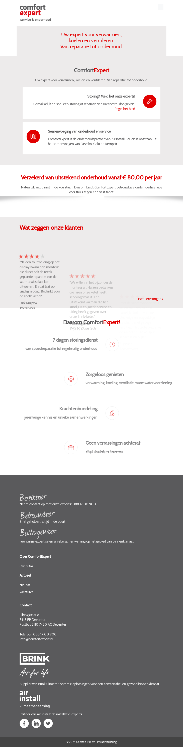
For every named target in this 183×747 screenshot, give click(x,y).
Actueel (25, 575)
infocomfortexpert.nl (36, 639)
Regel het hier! (124, 109)
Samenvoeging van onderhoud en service (79, 131)
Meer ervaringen (150, 299)
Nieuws (25, 585)
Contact (26, 605)
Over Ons (26, 566)
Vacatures (26, 592)
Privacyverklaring (107, 742)
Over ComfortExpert (35, 557)
